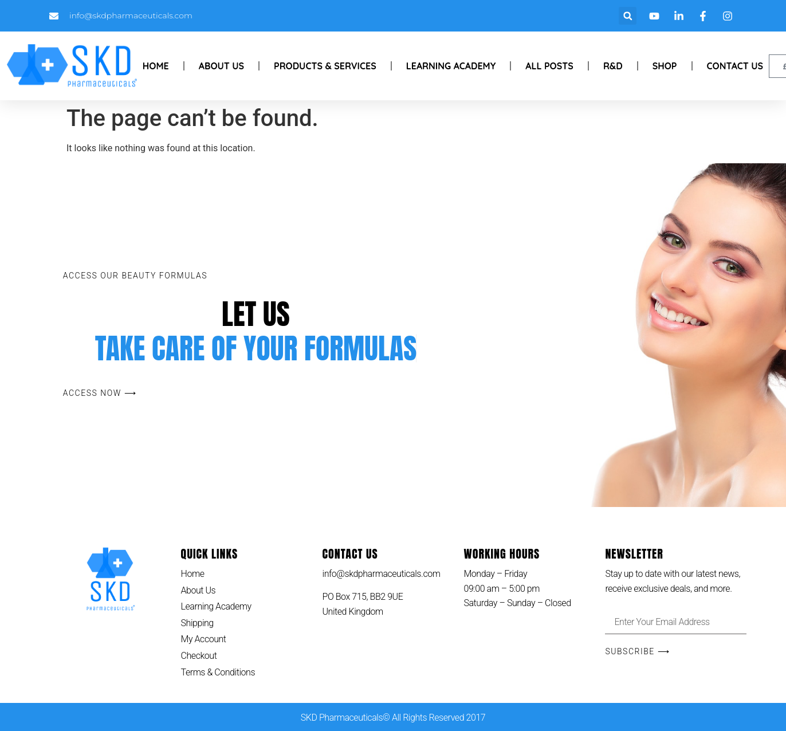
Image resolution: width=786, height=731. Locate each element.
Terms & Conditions (218, 672)
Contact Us (735, 66)
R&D (613, 66)
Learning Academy (451, 66)
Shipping (197, 623)
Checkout (199, 655)
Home (156, 66)
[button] (627, 16)
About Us (221, 66)
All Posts (549, 66)
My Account (203, 639)
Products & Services (325, 66)
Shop (665, 66)
